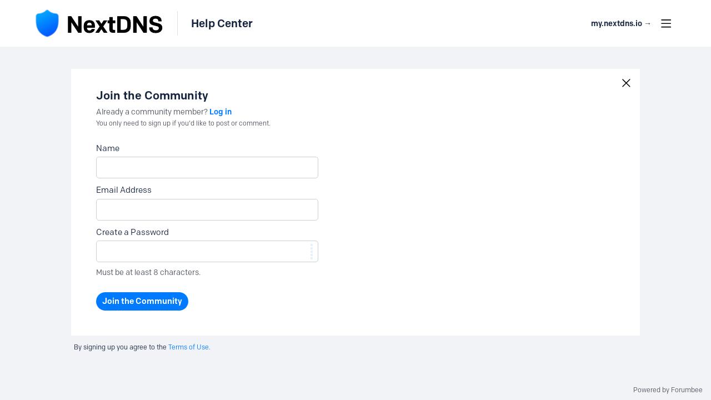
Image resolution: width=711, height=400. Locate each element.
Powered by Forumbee (668, 390)
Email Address (124, 190)
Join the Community (142, 301)
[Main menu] (666, 23)
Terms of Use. (189, 347)
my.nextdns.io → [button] (621, 23)
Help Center (222, 23)
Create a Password (132, 232)
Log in (220, 112)
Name (107, 148)
